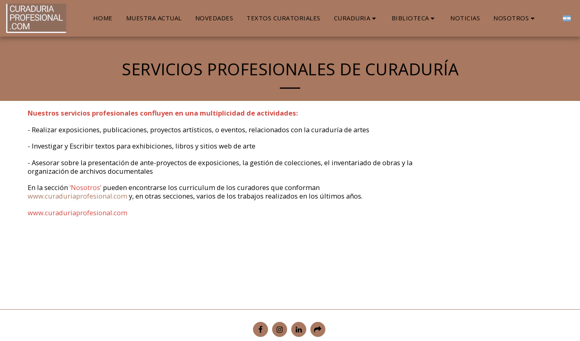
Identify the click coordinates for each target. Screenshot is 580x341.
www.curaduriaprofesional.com (77, 196)
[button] (356, 18)
